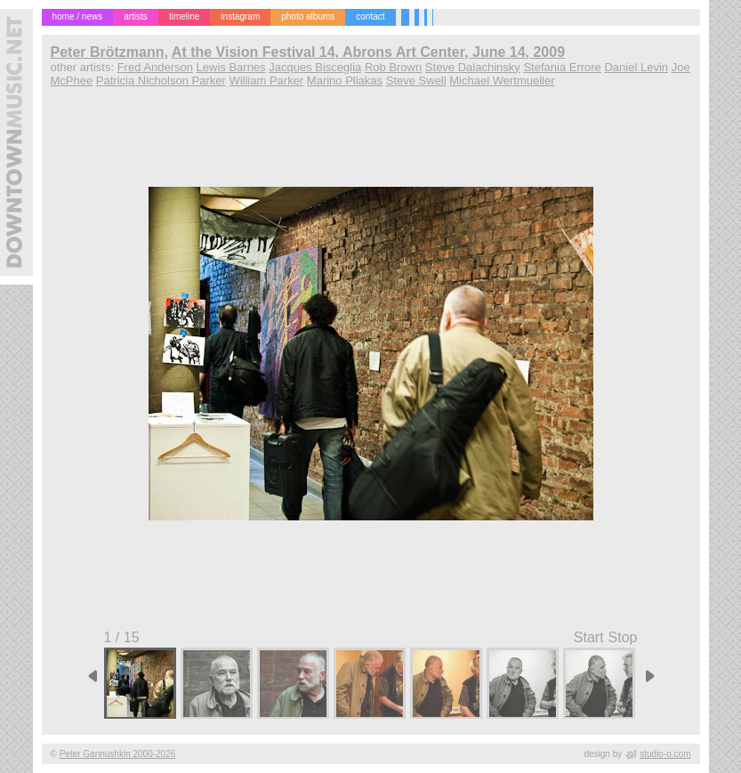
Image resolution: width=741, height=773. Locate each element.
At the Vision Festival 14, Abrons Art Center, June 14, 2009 (368, 52)
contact (370, 16)
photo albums (307, 16)
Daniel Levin (636, 67)
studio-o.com (665, 754)
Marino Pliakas (345, 80)
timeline (184, 16)
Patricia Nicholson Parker (161, 80)
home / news (77, 16)
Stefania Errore (561, 67)
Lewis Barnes (231, 67)
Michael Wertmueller (501, 80)
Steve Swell (416, 80)
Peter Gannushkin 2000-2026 (118, 754)
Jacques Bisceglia (315, 67)
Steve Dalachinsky (472, 67)
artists (136, 16)
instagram (240, 16)
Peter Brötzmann (108, 52)
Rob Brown (393, 67)
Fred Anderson (155, 67)
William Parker (266, 80)
